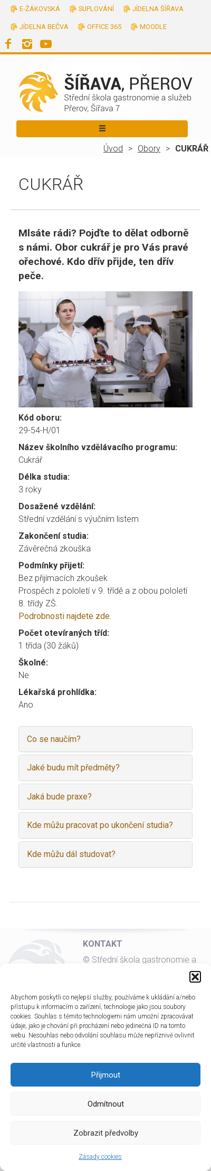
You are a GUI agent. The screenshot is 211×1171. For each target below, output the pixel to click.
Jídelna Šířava (158, 9)
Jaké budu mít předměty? (73, 768)
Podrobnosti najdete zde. (64, 616)
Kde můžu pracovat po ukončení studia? (100, 825)
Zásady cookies (100, 1156)
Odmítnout (106, 1104)
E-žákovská (40, 9)
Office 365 (104, 27)
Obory (149, 149)
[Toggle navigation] (102, 128)
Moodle (153, 27)
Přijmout (105, 1075)
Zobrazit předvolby (105, 1133)
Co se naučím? (54, 739)
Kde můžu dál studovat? (71, 854)
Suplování (96, 9)
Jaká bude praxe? (59, 797)
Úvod (113, 149)
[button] (195, 977)
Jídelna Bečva (44, 27)
